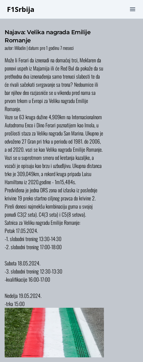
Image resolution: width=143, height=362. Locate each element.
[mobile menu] (132, 9)
